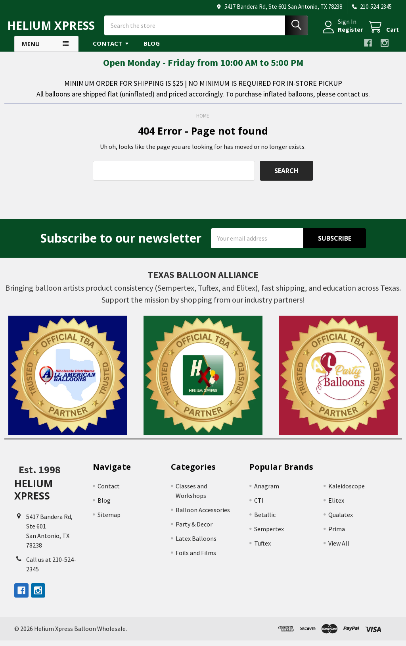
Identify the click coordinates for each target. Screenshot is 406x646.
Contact (111, 49)
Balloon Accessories (203, 515)
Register (343, 33)
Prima (336, 534)
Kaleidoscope (346, 492)
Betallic (265, 520)
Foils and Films (196, 558)
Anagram (266, 492)
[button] (67, 380)
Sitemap (109, 520)
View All (338, 549)
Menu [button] (31, 49)
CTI (259, 506)
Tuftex (262, 549)
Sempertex (269, 534)
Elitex (336, 506)
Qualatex (340, 520)
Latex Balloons (196, 544)
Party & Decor (194, 530)
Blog (152, 49)
